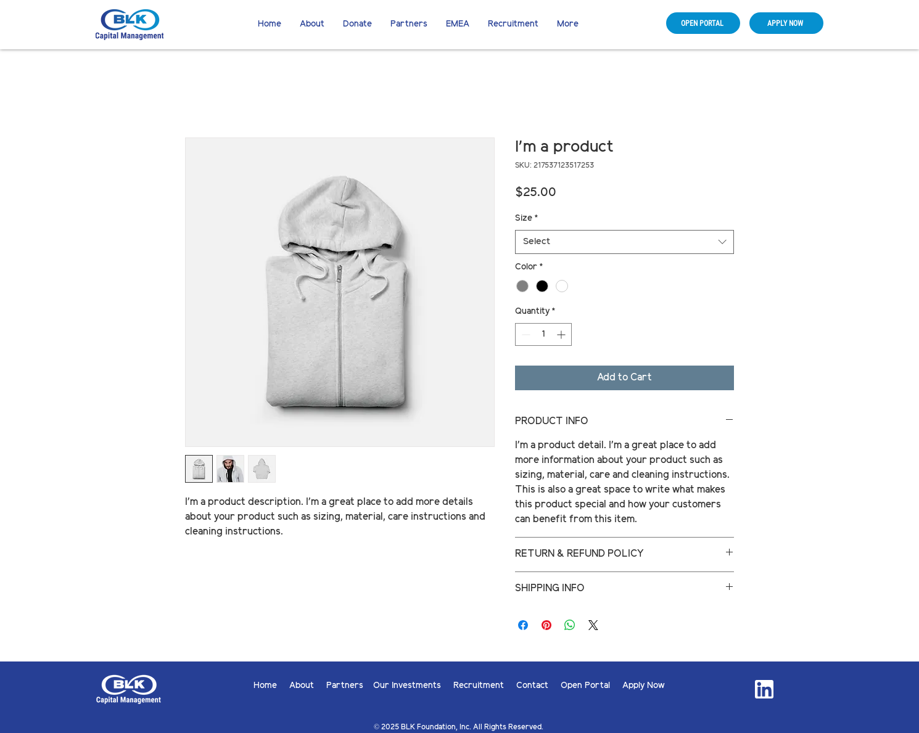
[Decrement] (524, 334)
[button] (357, 24)
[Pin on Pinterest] (546, 625)
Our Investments (413, 686)
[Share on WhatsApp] (570, 625)
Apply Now (643, 686)
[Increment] (562, 334)
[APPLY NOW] (786, 23)
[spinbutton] (543, 334)
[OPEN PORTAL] (703, 23)
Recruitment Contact (507, 686)
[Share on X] (593, 625)
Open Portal (591, 686)
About (307, 686)
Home (271, 686)
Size (526, 218)
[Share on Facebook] (523, 625)
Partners (344, 686)
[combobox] (624, 242)
